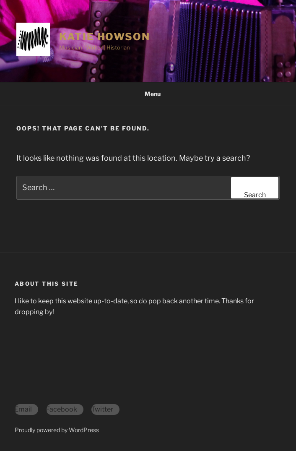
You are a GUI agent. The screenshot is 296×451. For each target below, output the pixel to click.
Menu (148, 93)
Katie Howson (104, 37)
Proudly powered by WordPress (57, 429)
